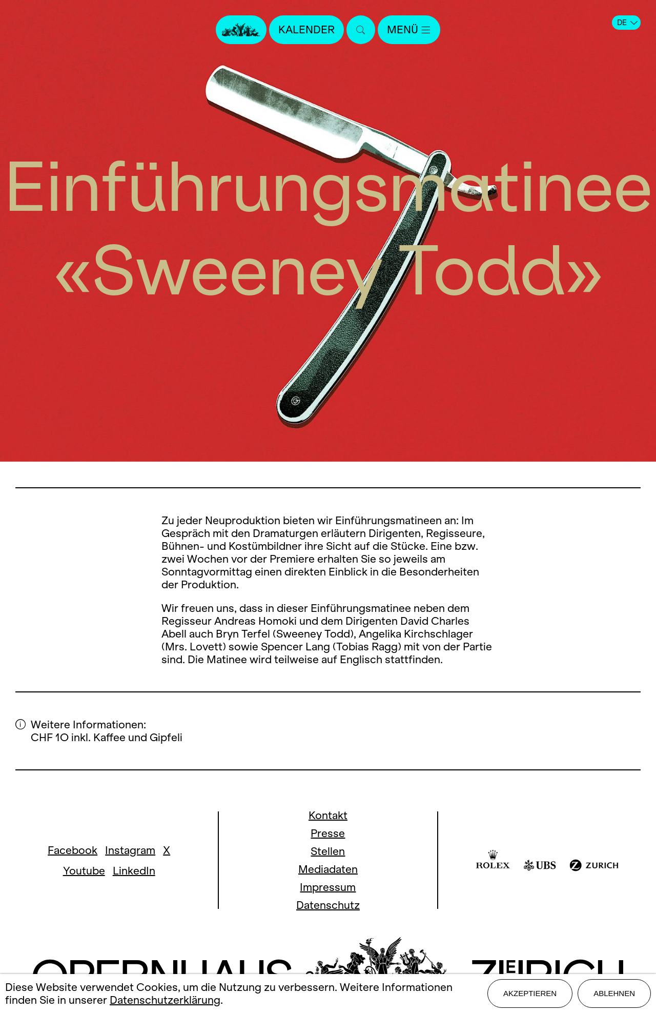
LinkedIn (134, 871)
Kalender (306, 29)
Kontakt (328, 815)
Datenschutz (328, 905)
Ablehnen (614, 993)
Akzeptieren (530, 993)
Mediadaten (328, 869)
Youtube (84, 871)
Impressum (328, 887)
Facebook (72, 850)
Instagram (130, 850)
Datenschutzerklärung (165, 1000)
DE (627, 22)
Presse (328, 833)
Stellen (328, 851)
